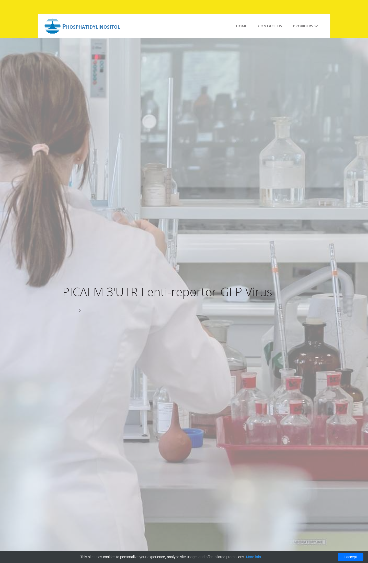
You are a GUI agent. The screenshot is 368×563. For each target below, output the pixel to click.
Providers (305, 26)
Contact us (270, 26)
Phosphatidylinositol (91, 26)
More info (253, 557)
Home (241, 26)
